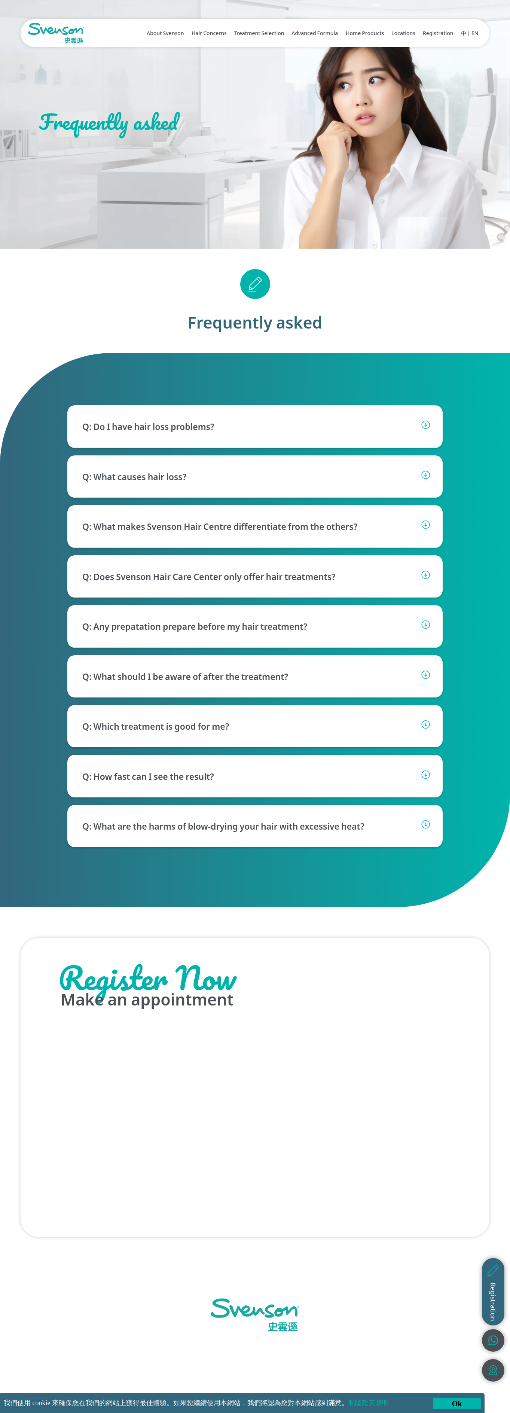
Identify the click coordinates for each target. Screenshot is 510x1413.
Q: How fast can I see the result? (148, 776)
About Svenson (165, 33)
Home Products (365, 33)
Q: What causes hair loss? (134, 476)
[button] (255, 426)
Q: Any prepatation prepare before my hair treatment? (194, 626)
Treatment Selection (259, 33)
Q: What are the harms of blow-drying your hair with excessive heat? (223, 826)
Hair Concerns (209, 33)
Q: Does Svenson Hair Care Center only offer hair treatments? (209, 576)
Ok (457, 1404)
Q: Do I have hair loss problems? (148, 426)
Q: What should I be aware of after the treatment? (185, 676)
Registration (438, 33)
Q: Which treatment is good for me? (155, 726)
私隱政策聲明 (368, 1403)
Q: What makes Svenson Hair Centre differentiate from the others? (219, 526)
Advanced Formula (314, 33)
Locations (403, 33)
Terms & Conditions (372, 1379)
